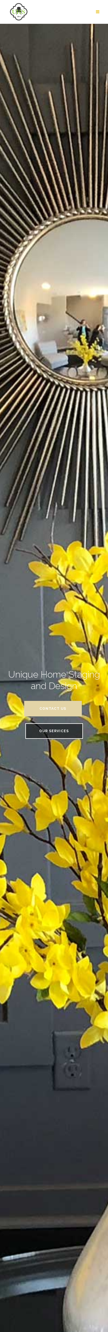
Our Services (54, 731)
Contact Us (52, 709)
